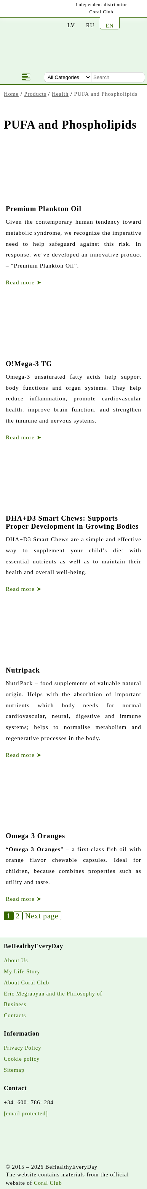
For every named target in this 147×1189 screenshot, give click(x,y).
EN (109, 26)
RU (90, 25)
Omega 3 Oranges (35, 836)
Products (35, 94)
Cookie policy (22, 1059)
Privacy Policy (22, 1048)
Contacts (15, 1015)
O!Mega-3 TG (29, 364)
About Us (16, 960)
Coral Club (101, 12)
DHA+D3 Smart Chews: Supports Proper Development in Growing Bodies (72, 522)
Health (60, 94)
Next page (41, 916)
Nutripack (23, 670)
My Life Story (22, 971)
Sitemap (14, 1070)
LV (71, 25)
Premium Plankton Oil (43, 209)
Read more (24, 282)
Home (11, 94)
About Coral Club (26, 982)
